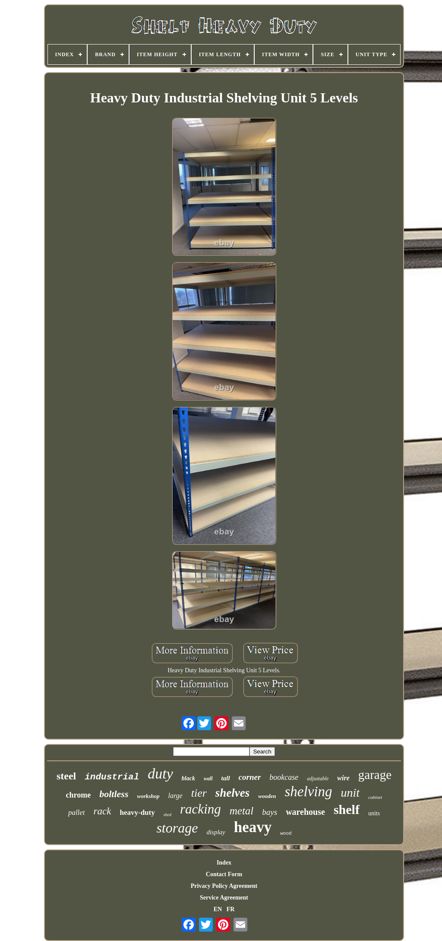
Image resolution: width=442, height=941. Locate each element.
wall (208, 779)
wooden (267, 796)
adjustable (317, 779)
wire (343, 778)
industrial (112, 777)
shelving (308, 791)
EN (218, 909)
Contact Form (224, 874)
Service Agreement (224, 897)
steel (66, 776)
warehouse (305, 812)
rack (102, 811)
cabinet (375, 797)
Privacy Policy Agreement (224, 886)
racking (200, 809)
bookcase (283, 777)
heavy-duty (137, 812)
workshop (148, 796)
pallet (76, 812)
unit (350, 792)
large (175, 795)
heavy (253, 827)
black (188, 778)
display (215, 832)
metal (242, 811)
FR (231, 909)
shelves (232, 792)
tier (199, 793)
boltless (113, 793)
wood (285, 833)
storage (177, 828)
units (374, 813)
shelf (347, 809)
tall (225, 778)
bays (269, 812)
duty (160, 774)
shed (167, 814)
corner (250, 777)
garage (374, 775)
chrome (78, 795)
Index (224, 862)
